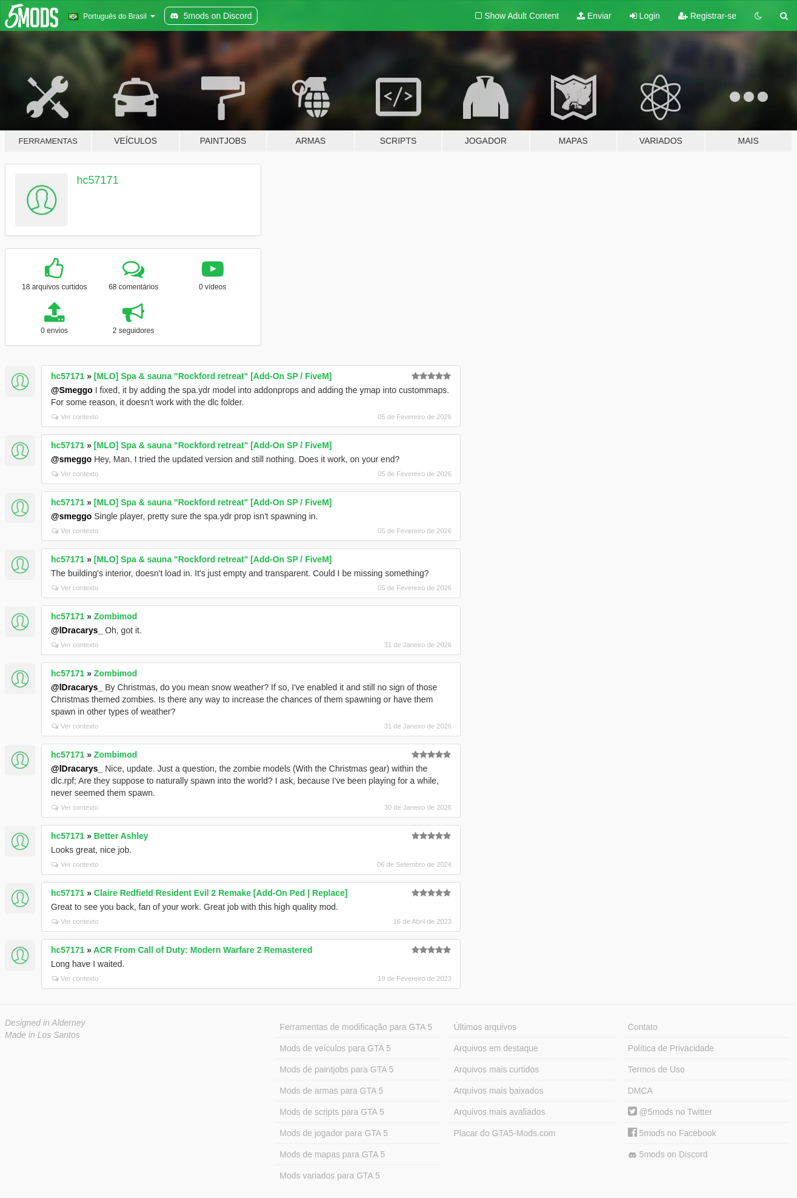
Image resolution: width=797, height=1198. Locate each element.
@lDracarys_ (76, 630)
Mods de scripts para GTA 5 (331, 1112)
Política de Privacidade (671, 1048)
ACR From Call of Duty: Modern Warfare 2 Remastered (202, 950)
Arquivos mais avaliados (499, 1112)
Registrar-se (707, 16)
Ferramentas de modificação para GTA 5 (355, 1027)
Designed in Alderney (45, 1023)
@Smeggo (72, 390)
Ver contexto (75, 416)
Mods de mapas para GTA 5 (332, 1154)
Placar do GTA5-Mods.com (505, 1133)
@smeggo (71, 459)
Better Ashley (121, 836)
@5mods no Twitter (670, 1111)
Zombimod (116, 616)
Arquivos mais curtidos (496, 1069)
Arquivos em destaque (496, 1048)
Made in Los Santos (42, 1035)
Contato (643, 1027)
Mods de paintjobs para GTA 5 (336, 1069)
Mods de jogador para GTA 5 (333, 1133)
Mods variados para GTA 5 (329, 1175)
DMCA (640, 1090)
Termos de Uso (656, 1069)
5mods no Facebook (672, 1133)
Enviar (594, 16)
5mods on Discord (668, 1154)
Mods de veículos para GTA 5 (334, 1048)
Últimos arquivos (485, 1027)
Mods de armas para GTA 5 (331, 1090)
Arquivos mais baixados (499, 1090)
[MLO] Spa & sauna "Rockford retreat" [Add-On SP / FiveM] (213, 376)
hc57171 (98, 180)
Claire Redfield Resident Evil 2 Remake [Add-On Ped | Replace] (221, 893)
